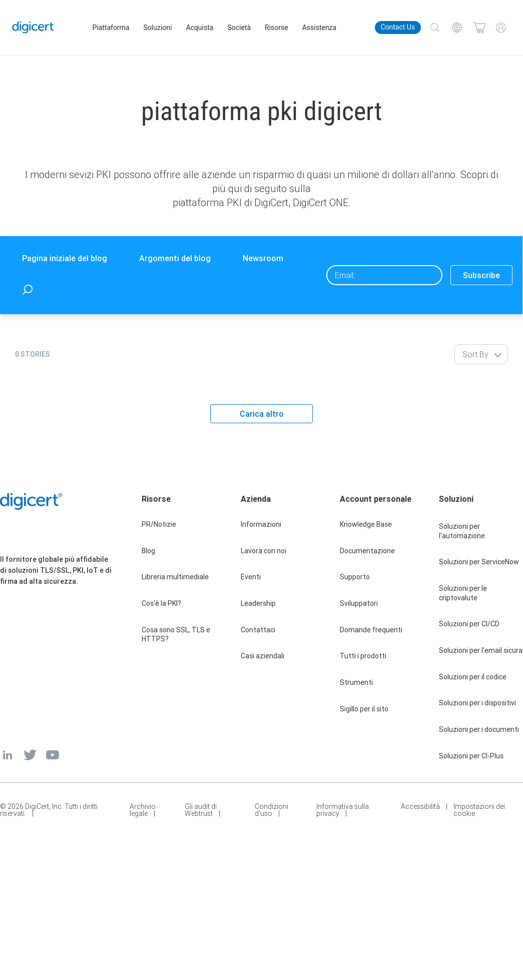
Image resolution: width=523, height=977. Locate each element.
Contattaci (258, 629)
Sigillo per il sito (364, 708)
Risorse (277, 28)
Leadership (258, 603)
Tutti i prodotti (363, 655)
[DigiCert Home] (33, 27)
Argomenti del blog (175, 258)
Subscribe (481, 275)
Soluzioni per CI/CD (469, 623)
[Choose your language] (457, 28)
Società (239, 28)
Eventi (251, 576)
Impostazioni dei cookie (479, 810)
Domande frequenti (371, 629)
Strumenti (356, 682)
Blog (148, 550)
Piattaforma (111, 28)
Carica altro (262, 414)
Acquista (200, 28)
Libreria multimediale (175, 576)
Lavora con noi (263, 550)
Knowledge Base (366, 524)
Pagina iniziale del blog (64, 258)
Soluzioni (158, 28)
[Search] (435, 28)
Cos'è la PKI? (161, 603)
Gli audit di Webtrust (201, 810)
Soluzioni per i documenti (479, 729)
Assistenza (320, 28)
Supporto (355, 576)
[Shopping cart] (479, 28)
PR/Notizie (159, 524)
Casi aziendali (262, 655)
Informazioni (261, 524)
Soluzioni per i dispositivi (477, 702)
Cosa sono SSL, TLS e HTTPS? (176, 634)
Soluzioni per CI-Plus (471, 755)
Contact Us (397, 27)
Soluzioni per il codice (472, 676)
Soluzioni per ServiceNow (479, 561)
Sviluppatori (359, 603)
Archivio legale (143, 810)
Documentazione (367, 550)
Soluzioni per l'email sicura (480, 650)
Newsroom (263, 258)
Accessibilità (420, 807)
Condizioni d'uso (271, 810)
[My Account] (501, 28)
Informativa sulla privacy (342, 810)
